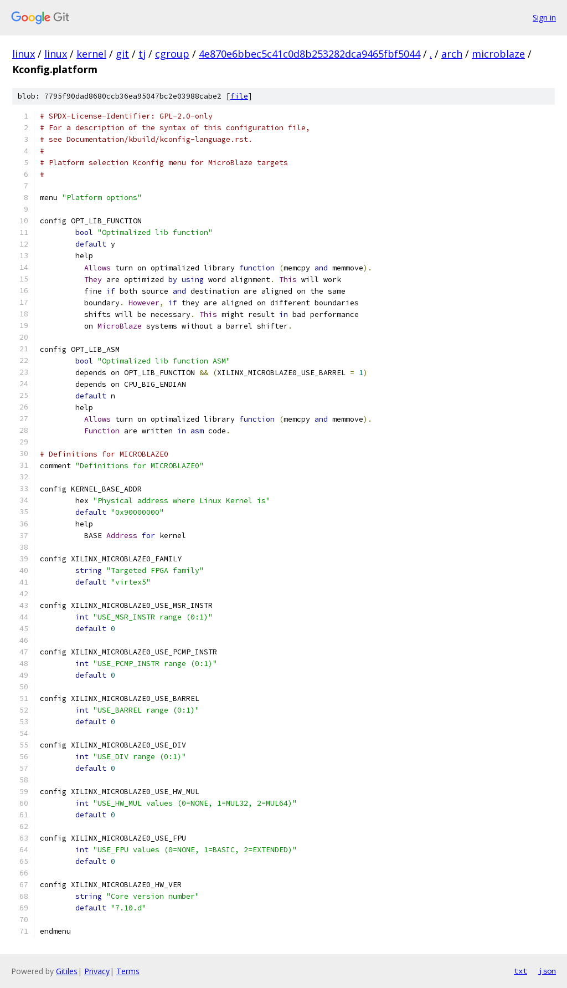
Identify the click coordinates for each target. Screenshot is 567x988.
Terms (128, 971)
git (122, 53)
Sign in (544, 17)
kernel (91, 53)
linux (23, 53)
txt (520, 971)
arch (451, 53)
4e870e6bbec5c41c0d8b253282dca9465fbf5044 (309, 53)
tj (142, 53)
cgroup (172, 53)
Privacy (97, 971)
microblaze (498, 53)
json (547, 971)
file (239, 96)
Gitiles (67, 971)
